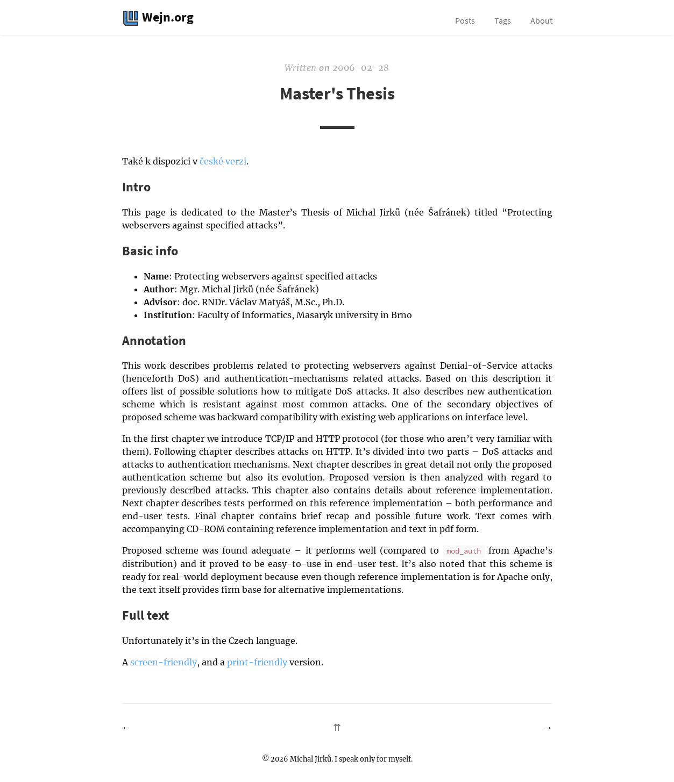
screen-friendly (163, 662)
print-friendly (257, 662)
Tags (502, 20)
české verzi (223, 161)
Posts (465, 20)
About (541, 20)
